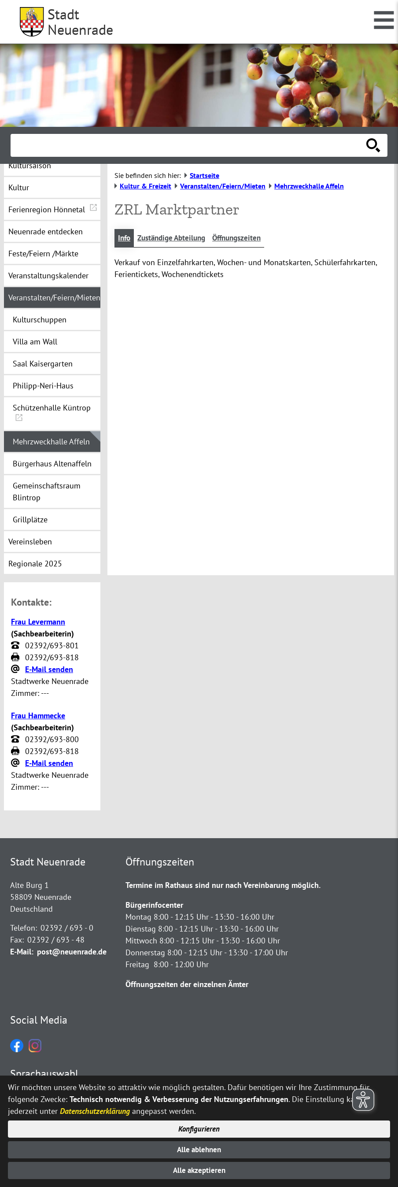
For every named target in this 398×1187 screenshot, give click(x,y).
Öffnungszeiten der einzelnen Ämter (186, 984)
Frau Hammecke (38, 715)
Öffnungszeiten (245, 238)
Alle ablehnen (199, 1148)
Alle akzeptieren (199, 1170)
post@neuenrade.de (72, 952)
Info (125, 238)
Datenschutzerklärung (95, 1107)
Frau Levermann (38, 622)
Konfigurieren (199, 1125)
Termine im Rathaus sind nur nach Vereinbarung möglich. (223, 885)
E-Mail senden (49, 669)
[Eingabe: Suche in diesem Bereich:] (189, 145)
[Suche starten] (373, 145)
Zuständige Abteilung (175, 238)
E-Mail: (21, 952)
